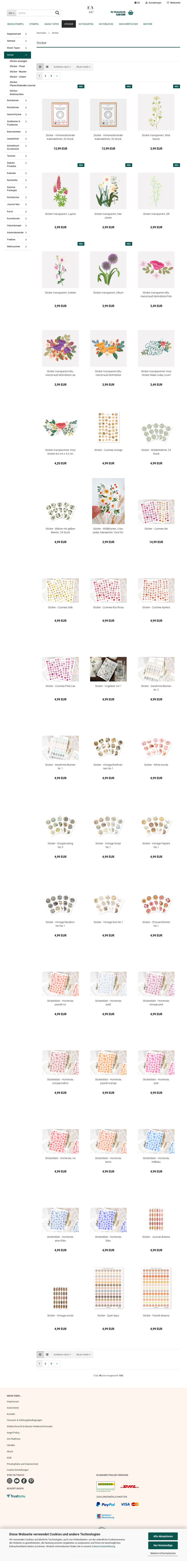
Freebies (11, 239)
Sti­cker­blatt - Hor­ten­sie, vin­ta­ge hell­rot (60, 1081)
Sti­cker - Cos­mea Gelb (60, 607)
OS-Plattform (13, 1439)
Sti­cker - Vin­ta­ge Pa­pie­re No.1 (156, 845)
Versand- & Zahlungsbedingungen (24, 1420)
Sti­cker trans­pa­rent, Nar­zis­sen (108, 215)
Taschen (11, 156)
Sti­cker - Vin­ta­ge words (60, 1315)
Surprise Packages (12, 189)
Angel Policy (13, 1432)
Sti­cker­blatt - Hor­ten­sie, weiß (108, 1002)
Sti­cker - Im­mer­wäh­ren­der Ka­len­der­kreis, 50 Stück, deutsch (60, 137)
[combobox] (62, 67)
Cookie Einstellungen (18, 1469)
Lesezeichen (13, 138)
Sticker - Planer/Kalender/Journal (22, 84)
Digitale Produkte (11, 164)
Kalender (11, 173)
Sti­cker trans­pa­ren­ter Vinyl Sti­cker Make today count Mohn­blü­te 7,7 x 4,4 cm (156, 373)
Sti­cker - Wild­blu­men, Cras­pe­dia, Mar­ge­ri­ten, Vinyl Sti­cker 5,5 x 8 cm (108, 530)
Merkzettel (173, 2)
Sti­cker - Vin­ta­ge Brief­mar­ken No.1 (108, 766)
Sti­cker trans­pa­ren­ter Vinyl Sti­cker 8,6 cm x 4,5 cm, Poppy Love (60, 452)
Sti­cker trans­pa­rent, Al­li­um (108, 292)
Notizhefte (12, 180)
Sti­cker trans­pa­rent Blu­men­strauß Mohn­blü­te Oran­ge (108, 373)
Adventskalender (15, 232)
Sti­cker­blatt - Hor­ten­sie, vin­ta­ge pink (156, 1002)
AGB (9, 1457)
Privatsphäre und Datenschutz (22, 1464)
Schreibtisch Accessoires (13, 147)
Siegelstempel (15, 24)
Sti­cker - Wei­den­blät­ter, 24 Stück (156, 452)
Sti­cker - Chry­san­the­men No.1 (156, 924)
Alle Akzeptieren (163, 1536)
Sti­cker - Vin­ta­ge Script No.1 (108, 845)
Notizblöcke (106, 24)
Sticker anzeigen (18, 61)
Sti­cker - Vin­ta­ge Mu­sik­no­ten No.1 (60, 924)
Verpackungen (14, 225)
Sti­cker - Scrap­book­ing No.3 (60, 845)
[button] (137, 3)
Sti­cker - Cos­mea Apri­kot (156, 607)
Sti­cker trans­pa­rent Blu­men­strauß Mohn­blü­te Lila (60, 373)
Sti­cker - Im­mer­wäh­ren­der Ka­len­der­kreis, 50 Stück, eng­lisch (108, 137)
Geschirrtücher (128, 24)
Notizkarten (86, 24)
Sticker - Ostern (18, 76)
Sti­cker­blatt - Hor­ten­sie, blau (108, 1238)
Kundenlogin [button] (153, 2)
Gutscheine (13, 1407)
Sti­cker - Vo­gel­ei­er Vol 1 (108, 686)
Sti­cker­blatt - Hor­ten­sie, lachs (108, 1160)
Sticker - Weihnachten (17, 92)
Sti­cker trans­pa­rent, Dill (156, 213)
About (10, 1451)
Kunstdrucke (13, 218)
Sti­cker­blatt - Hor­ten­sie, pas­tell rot (60, 1002)
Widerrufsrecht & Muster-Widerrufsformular (29, 1426)
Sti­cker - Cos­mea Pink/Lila (60, 686)
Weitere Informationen (163, 1553)
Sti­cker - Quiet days (108, 1315)
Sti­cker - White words (156, 764)
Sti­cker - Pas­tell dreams (156, 1315)
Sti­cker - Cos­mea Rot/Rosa (108, 607)
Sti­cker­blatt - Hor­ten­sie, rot (60, 1158)
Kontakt (11, 1414)
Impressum (13, 1401)
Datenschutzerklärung (103, 1546)
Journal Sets (13, 204)
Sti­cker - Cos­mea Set (156, 528)
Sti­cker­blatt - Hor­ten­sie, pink (156, 1081)
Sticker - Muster (18, 71)
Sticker (68, 24)
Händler (11, 1445)
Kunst (10, 211)
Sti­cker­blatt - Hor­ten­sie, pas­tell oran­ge (108, 1081)
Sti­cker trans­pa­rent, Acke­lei (60, 292)
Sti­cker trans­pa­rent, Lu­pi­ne (60, 213)
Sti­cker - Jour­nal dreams (156, 1236)
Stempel (34, 24)
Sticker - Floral (17, 66)
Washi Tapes (51, 24)
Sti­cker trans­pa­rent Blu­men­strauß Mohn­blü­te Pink (156, 294)
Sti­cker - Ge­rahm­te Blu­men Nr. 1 (60, 766)
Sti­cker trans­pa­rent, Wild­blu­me (156, 137)
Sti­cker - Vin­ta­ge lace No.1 (108, 922)
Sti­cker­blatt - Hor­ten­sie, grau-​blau (60, 1238)
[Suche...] (11, 13)
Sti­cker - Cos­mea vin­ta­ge (108, 450)
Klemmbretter (14, 131)
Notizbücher (13, 197)
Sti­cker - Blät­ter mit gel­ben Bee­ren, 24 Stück (60, 530)
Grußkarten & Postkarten (13, 123)
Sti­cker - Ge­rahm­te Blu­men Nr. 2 (156, 688)
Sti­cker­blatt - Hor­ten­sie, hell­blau (156, 1160)
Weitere (147, 24)
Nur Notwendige (163, 1545)
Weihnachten (13, 246)
